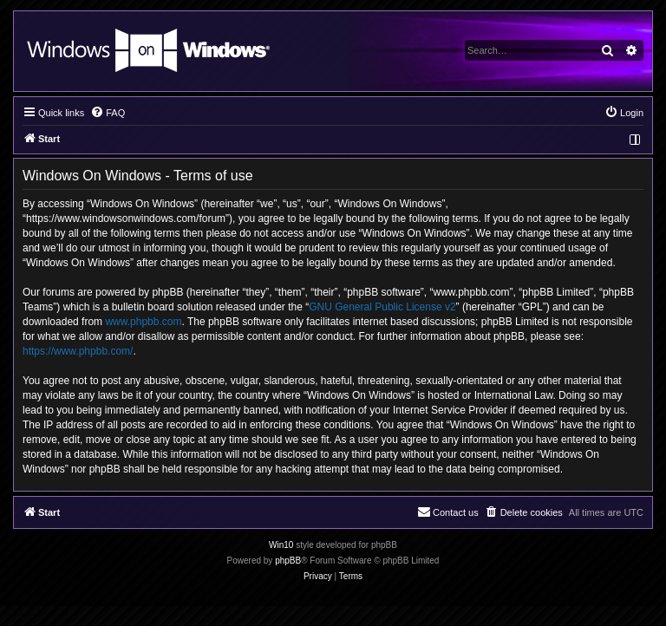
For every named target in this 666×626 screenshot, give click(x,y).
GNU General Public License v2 (382, 307)
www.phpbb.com (143, 322)
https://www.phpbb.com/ (78, 351)
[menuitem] (107, 112)
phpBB (288, 560)
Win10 (281, 545)
